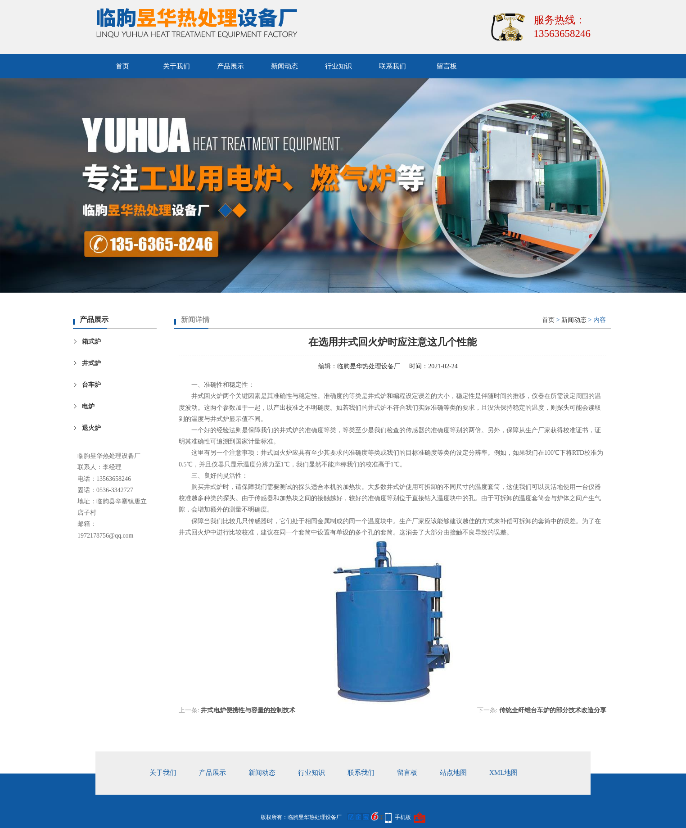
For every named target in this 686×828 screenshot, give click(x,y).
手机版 (403, 817)
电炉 (88, 406)
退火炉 (91, 428)
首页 (122, 66)
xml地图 (503, 772)
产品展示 (230, 66)
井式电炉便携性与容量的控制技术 (248, 710)
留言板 (447, 66)
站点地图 (453, 772)
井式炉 (91, 363)
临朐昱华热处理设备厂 (368, 366)
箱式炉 (91, 341)
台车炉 (91, 384)
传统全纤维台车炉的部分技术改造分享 (552, 710)
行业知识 (338, 66)
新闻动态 (284, 66)
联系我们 (392, 66)
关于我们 (176, 66)
